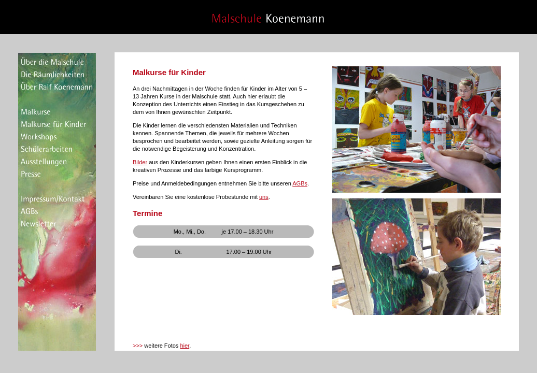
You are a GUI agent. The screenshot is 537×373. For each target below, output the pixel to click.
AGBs (299, 183)
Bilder (140, 162)
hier (184, 345)
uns (263, 197)
